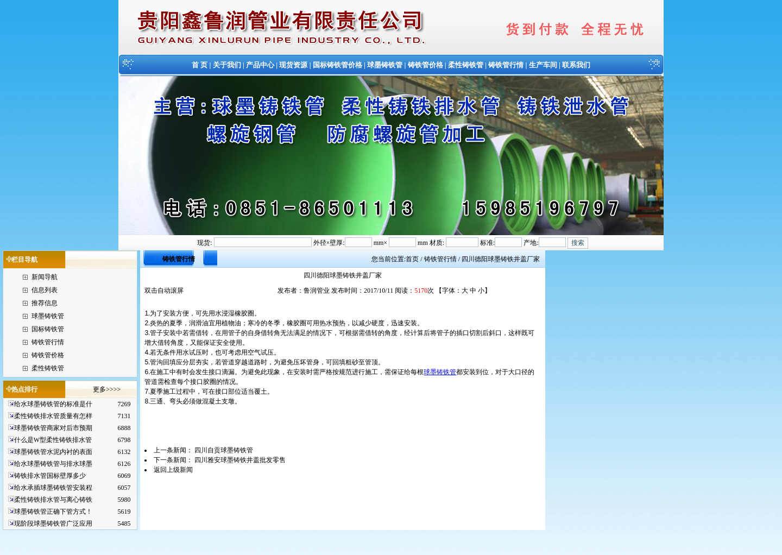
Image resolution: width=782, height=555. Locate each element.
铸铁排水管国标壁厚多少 (50, 476)
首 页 (199, 65)
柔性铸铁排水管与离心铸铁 (53, 499)
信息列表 (44, 290)
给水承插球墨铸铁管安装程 (53, 487)
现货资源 (293, 65)
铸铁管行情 (506, 65)
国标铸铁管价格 (337, 65)
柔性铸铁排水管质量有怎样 (53, 416)
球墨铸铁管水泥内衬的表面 (53, 452)
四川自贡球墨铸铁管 (223, 450)
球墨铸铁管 (384, 65)
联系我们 (576, 65)
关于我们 (227, 65)
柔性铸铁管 (465, 65)
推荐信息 (44, 303)
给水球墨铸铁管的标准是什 (53, 404)
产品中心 (260, 65)
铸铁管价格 (425, 65)
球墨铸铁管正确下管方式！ (53, 511)
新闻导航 (44, 277)
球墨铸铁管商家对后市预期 (53, 428)
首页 (412, 259)
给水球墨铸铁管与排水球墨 (53, 464)
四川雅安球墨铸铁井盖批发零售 (240, 460)
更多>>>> (107, 389)
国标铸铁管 (47, 329)
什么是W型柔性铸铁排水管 (53, 440)
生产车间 (543, 65)
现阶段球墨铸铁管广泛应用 (53, 523)
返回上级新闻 (173, 470)
